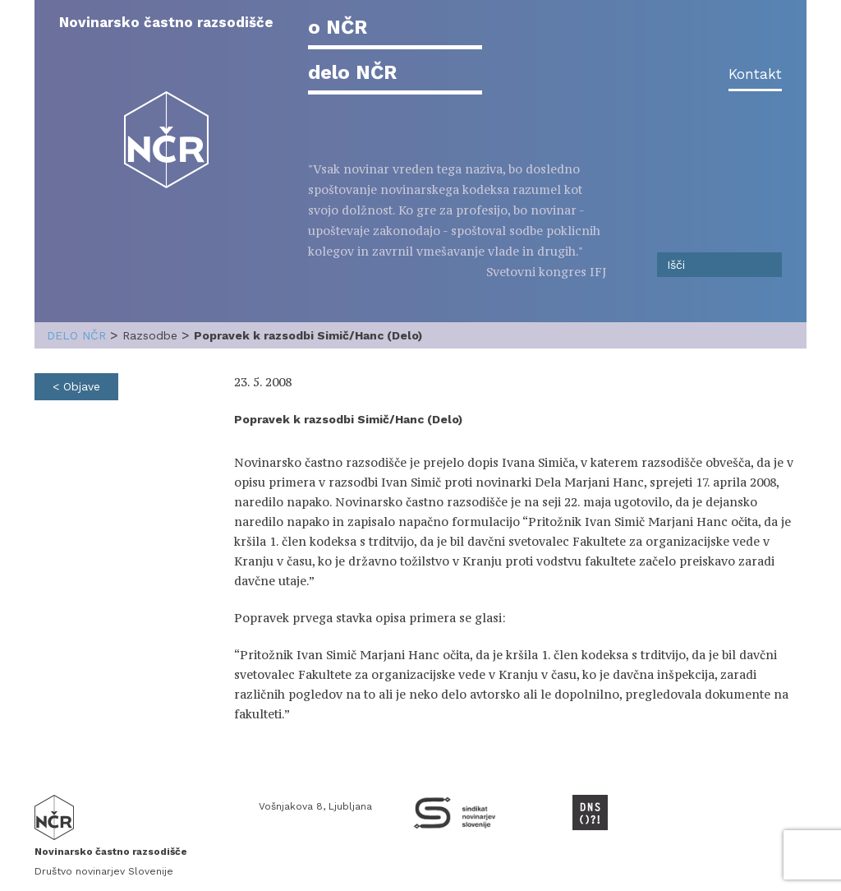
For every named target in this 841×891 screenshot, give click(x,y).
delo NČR (352, 72)
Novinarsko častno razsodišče (166, 22)
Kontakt (755, 74)
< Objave (76, 386)
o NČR (337, 27)
